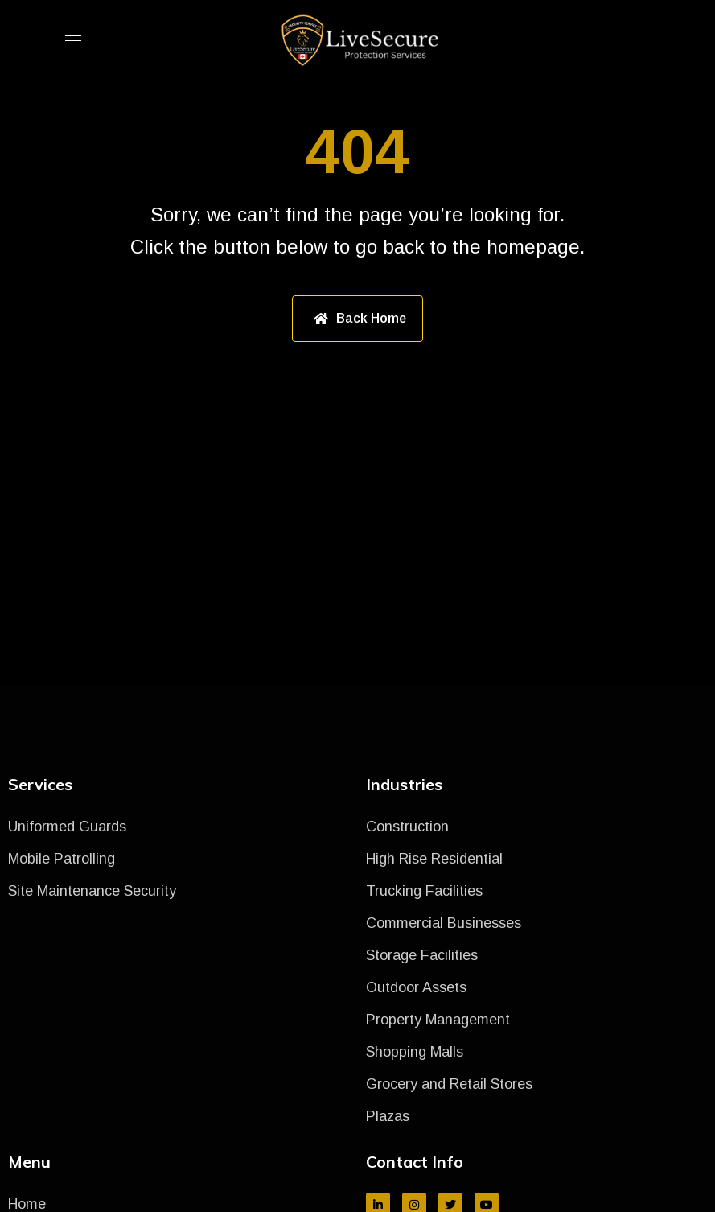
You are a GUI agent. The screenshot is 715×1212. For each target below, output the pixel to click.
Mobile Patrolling (61, 859)
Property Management (438, 1020)
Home (27, 1204)
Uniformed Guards (67, 826)
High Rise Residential (434, 859)
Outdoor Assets (416, 987)
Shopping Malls (414, 1052)
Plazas (387, 1116)
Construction (407, 826)
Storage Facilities (422, 955)
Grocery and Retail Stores (449, 1084)
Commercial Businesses (443, 923)
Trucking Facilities (424, 891)
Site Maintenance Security (92, 891)
